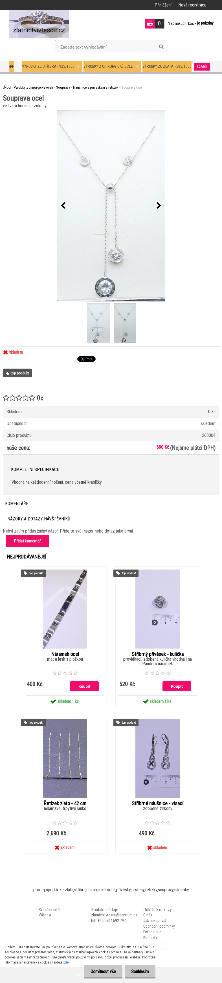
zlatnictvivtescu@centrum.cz (114, 915)
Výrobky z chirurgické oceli (108, 66)
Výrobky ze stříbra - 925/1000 (48, 66)
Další (202, 66)
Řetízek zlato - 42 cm (65, 803)
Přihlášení (163, 5)
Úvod (7, 87)
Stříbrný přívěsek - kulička (158, 654)
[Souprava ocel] (111, 205)
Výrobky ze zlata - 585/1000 (167, 66)
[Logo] (39, 24)
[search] (161, 46)
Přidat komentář (27, 541)
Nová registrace (192, 5)
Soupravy (63, 87)
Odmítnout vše (101, 971)
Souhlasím (139, 971)
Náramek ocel (65, 654)
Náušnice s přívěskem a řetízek (95, 87)
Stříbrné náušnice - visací (157, 803)
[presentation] (63, 206)
